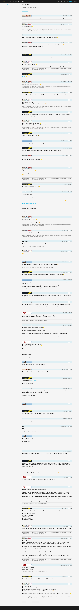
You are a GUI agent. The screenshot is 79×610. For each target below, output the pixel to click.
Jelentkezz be (25, 11)
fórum (59, 1)
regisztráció (76, 1)
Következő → (35, 7)
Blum (23, 426)
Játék (19, 1)
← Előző (24, 7)
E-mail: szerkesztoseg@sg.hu (60, 607)
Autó (23, 1)
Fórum (53, 607)
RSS (61, 1)
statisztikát (33, 380)
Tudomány (14, 1)
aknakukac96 (25, 241)
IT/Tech (9, 1)
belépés (71, 1)
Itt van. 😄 (24, 76)
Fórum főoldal (9, 6)
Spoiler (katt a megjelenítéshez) (30, 203)
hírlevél (65, 1)
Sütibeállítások (69, 607)
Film (26, 1)
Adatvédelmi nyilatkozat (41, 607)
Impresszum (48, 607)
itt (26, 208)
